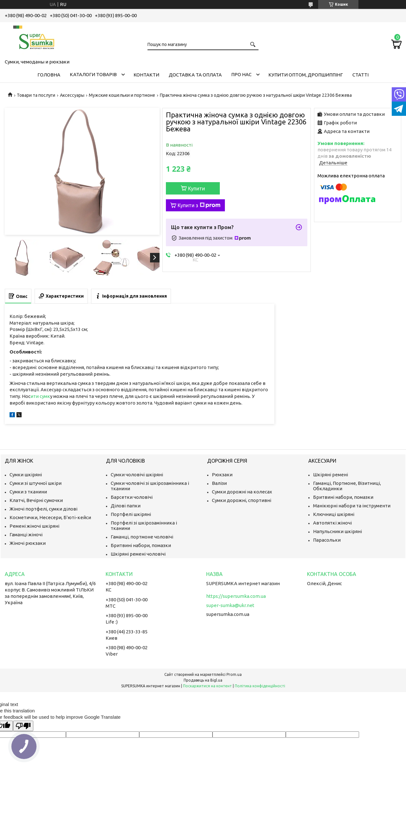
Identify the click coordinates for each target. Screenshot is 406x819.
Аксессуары (72, 95)
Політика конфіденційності (260, 686)
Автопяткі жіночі (332, 522)
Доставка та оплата (195, 74)
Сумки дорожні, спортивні (241, 500)
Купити (196, 188)
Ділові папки (126, 505)
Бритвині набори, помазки (141, 545)
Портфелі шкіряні (131, 514)
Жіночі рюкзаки (28, 543)
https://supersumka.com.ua (236, 596)
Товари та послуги (36, 95)
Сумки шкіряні (26, 474)
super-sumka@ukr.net (230, 605)
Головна (48, 74)
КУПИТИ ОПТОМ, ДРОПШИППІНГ (305, 74)
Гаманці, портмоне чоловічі (142, 536)
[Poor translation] (23, 726)
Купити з (199, 205)
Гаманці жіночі (26, 534)
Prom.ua (234, 674)
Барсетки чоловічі (132, 497)
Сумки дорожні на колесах (242, 491)
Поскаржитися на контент (207, 686)
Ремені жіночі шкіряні (34, 526)
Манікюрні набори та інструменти (351, 505)
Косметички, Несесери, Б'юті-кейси (50, 517)
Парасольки (327, 540)
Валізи (219, 483)
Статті (360, 74)
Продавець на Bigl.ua (203, 680)
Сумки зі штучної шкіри (36, 483)
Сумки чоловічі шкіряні (137, 474)
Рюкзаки (222, 474)
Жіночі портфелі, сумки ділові (43, 509)
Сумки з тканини (28, 491)
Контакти (146, 74)
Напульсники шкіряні (337, 531)
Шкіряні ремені (330, 474)
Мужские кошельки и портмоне (122, 95)
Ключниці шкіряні (333, 514)
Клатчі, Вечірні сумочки (36, 500)
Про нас (241, 74)
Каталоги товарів (93, 74)
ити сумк (40, 396)
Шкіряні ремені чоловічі (138, 554)
